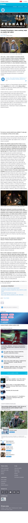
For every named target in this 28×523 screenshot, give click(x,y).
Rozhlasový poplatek (19, 477)
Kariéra (16, 473)
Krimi (11, 314)
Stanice (2, 471)
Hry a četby (4, 314)
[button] (26, 81)
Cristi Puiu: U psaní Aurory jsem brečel (10, 288)
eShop (2, 473)
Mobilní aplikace (4, 485)
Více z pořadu (5, 377)
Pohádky (4, 317)
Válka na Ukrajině (5, 468)
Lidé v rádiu (17, 471)
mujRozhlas (3, 311)
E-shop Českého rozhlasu (8, 403)
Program (15, 6)
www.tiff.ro (6, 86)
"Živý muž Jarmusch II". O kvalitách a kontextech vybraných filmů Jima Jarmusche (15, 397)
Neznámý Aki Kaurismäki (12, 390)
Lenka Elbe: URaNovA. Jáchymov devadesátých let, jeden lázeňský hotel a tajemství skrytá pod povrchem (13, 347)
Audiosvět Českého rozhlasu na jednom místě (10, 325)
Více (21, 14)
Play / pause (3, 79)
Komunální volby (4, 470)
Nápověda (16, 470)
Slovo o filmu (3, 35)
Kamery (25, 6)
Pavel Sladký (6, 298)
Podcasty (3, 483)
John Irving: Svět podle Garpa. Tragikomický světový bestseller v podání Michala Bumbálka (15, 362)
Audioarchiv (20, 6)
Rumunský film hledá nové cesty (8, 293)
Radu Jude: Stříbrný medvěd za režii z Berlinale (12, 294)
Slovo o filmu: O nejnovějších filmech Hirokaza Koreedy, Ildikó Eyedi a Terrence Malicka (16, 386)
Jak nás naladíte (18, 468)
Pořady (9, 14)
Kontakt (16, 475)
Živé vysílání (5, 319)
